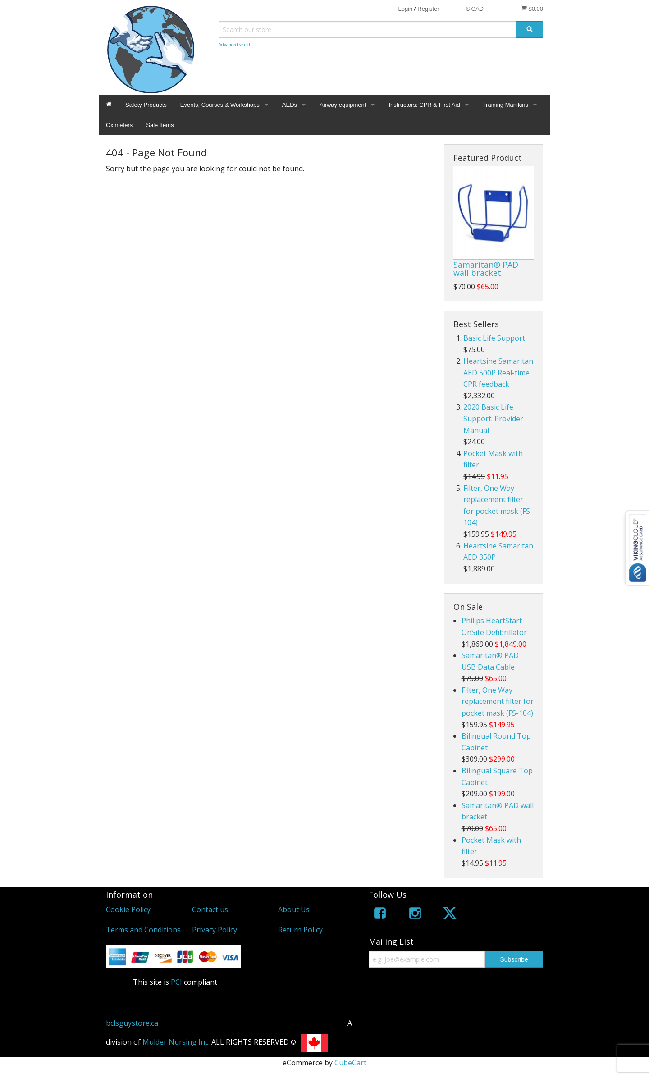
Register (428, 8)
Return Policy (300, 930)
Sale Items (160, 125)
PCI (176, 982)
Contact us (210, 909)
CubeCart (350, 1063)
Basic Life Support (494, 338)
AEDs (289, 104)
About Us (294, 909)
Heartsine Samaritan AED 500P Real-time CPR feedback (498, 372)
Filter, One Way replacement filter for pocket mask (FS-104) (498, 701)
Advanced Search (235, 44)
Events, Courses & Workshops (220, 104)
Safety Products (146, 104)
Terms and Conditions (143, 930)
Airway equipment (343, 104)
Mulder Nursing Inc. (176, 1042)
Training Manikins (505, 104)
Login (405, 8)
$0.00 (532, 8)
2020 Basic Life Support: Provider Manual (493, 418)
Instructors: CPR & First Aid (424, 104)
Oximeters (119, 125)
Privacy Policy (214, 930)
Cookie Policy (128, 909)
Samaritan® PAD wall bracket (485, 268)
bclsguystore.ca (132, 1023)
